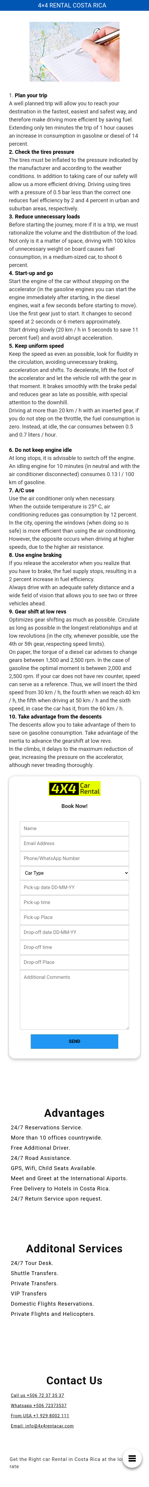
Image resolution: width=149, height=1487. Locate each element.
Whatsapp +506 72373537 (39, 1405)
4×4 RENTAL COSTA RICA (72, 5)
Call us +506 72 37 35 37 (37, 1395)
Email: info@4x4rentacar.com (42, 1426)
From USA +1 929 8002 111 (40, 1415)
